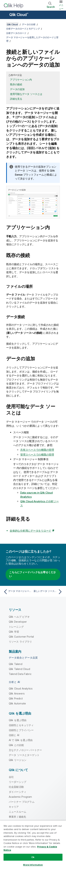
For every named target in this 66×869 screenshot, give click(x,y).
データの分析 (29, 24)
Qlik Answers (17, 693)
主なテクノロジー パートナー (25, 750)
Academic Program (20, 796)
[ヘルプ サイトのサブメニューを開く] (5, 15)
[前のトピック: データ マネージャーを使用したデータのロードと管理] (17, 591)
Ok (32, 857)
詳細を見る (16, 98)
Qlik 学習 (14, 631)
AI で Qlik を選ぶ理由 (21, 740)
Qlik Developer (18, 621)
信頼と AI (14, 735)
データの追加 (17, 89)
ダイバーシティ (17, 791)
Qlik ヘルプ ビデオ (19, 616)
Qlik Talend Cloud (19, 668)
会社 (11, 776)
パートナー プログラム (21, 801)
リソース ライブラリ (20, 641)
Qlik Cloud (18, 14)
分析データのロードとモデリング (23, 28)
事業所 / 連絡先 (17, 816)
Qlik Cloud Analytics (21, 688)
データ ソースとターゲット (24, 754)
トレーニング (16, 626)
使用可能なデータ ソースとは (26, 93)
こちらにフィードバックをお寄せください (32, 574)
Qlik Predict (16, 698)
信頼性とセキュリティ (21, 725)
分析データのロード (16, 33)
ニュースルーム (17, 811)
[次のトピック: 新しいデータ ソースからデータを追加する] (48, 591)
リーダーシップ (17, 781)
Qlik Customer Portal (21, 636)
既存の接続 (16, 84)
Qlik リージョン (18, 759)
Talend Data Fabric (20, 673)
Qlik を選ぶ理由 (18, 720)
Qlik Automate (17, 703)
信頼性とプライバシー (21, 730)
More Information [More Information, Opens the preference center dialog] (33, 864)
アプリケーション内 (21, 79)
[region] (33, 844)
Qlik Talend (15, 663)
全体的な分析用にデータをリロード (30, 530)
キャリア (14, 806)
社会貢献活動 (16, 786)
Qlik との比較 (16, 745)
